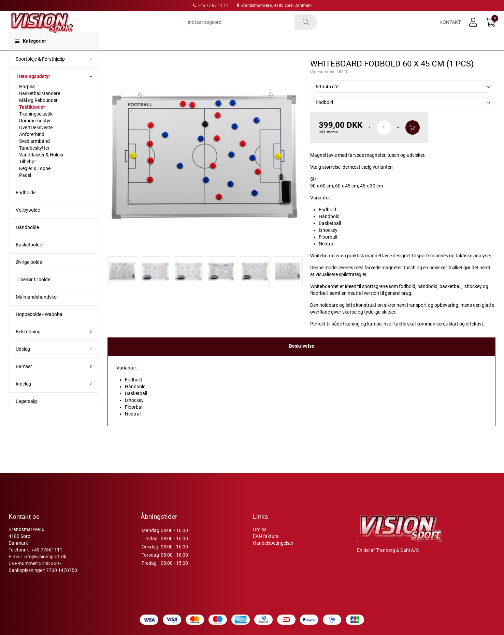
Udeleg (23, 362)
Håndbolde (27, 241)
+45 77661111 (46, 550)
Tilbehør (27, 175)
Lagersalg (26, 415)
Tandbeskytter (34, 161)
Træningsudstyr (33, 90)
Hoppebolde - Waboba (39, 328)
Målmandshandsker (37, 310)
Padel (25, 189)
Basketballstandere (39, 107)
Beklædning (28, 345)
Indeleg (23, 397)
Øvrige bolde (29, 275)
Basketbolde (29, 258)
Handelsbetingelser (273, 543)
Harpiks (27, 100)
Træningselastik (36, 127)
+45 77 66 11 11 (210, 5)
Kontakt (450, 28)
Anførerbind (31, 148)
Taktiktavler (32, 120)
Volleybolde (28, 223)
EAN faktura (266, 536)
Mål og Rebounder (38, 114)
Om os (260, 529)
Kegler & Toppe (35, 182)
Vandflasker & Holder (41, 168)
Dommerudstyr (35, 134)
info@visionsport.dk (45, 556)
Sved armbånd (34, 154)
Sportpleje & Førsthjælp (40, 72)
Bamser (24, 380)
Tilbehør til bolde (33, 293)
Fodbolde (25, 206)
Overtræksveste (36, 141)
